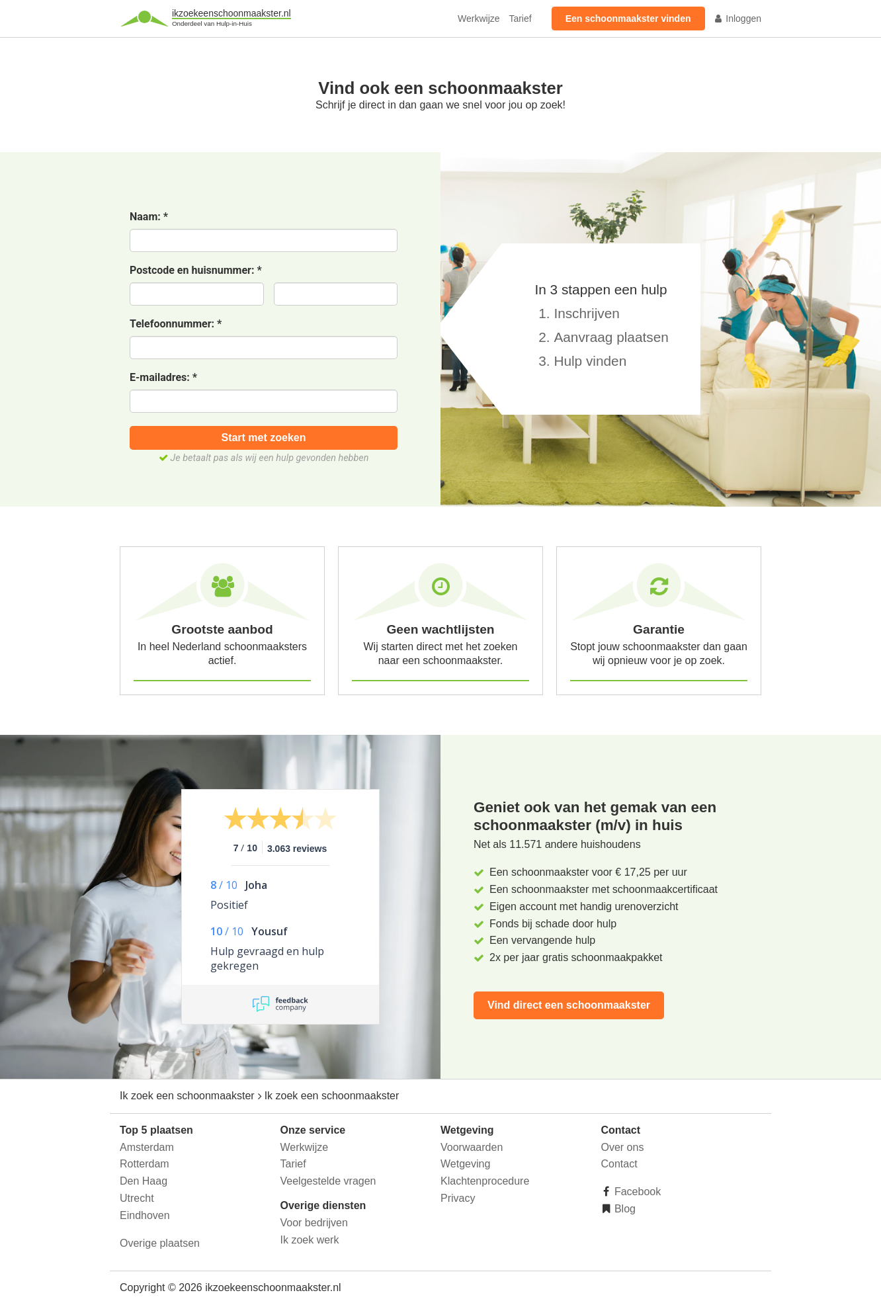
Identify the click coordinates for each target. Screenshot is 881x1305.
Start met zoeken (263, 437)
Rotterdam (144, 1163)
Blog (624, 1208)
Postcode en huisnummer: (196, 270)
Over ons (622, 1147)
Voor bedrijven (314, 1222)
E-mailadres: (163, 378)
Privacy (458, 1198)
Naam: (149, 217)
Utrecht (137, 1198)
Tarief (520, 18)
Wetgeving (465, 1163)
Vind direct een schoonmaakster (568, 1005)
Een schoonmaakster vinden (628, 18)
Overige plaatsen (160, 1243)
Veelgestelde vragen (328, 1181)
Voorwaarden (472, 1147)
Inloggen (737, 18)
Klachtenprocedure (485, 1181)
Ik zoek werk (309, 1239)
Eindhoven (145, 1215)
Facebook (636, 1191)
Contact (619, 1163)
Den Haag (143, 1181)
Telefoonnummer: (176, 324)
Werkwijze (479, 18)
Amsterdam (147, 1147)
